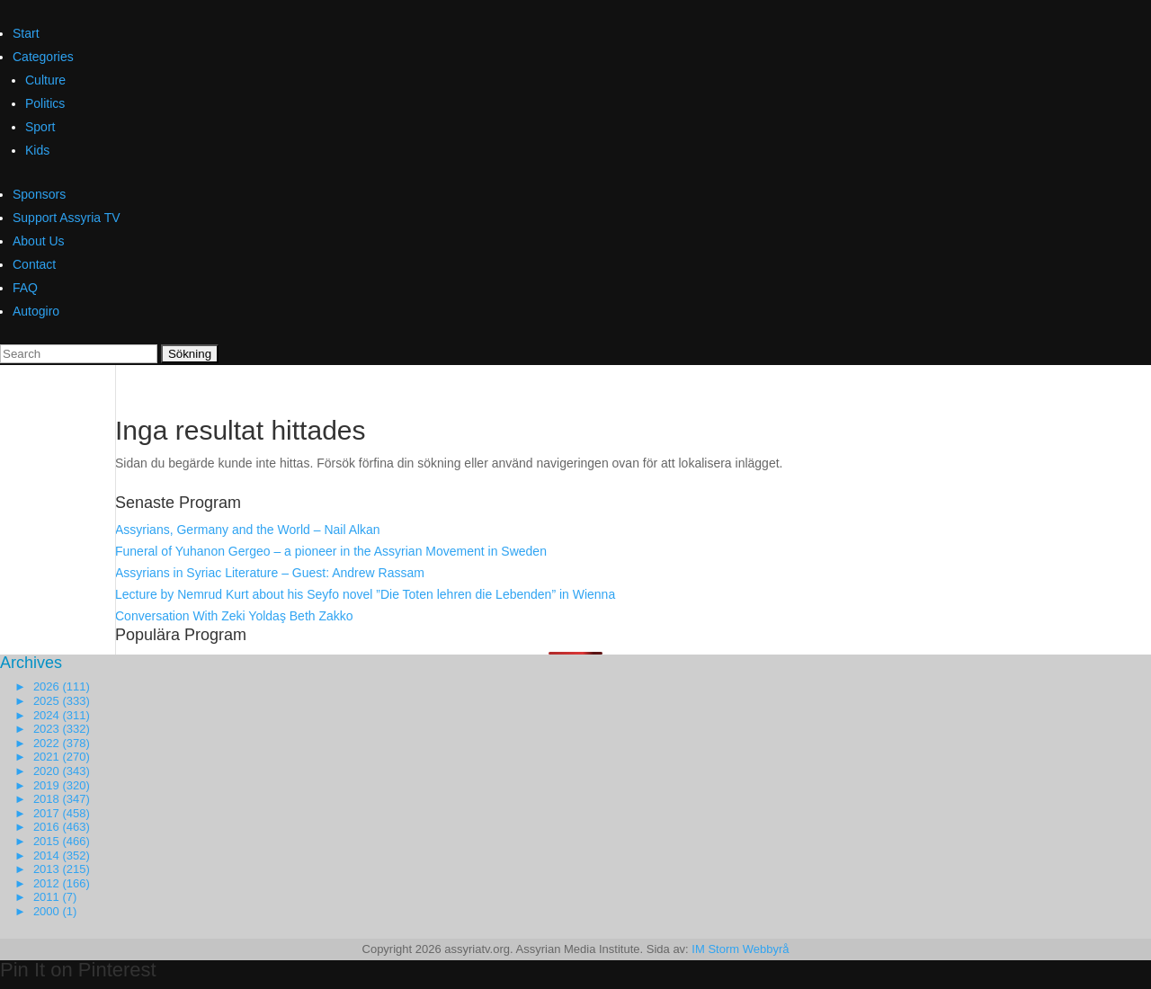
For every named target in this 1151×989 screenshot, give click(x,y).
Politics (45, 103)
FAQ (25, 288)
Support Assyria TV (66, 217)
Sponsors (39, 194)
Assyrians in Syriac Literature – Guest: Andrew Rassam (269, 573)
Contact (34, 264)
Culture (45, 80)
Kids (37, 150)
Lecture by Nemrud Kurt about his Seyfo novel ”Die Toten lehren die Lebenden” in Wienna (365, 594)
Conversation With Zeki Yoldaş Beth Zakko (234, 616)
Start (26, 33)
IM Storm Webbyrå (740, 949)
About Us (39, 241)
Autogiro (36, 311)
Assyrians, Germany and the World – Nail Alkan (247, 529)
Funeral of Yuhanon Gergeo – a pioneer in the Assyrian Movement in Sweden (331, 551)
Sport (40, 127)
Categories (43, 56)
